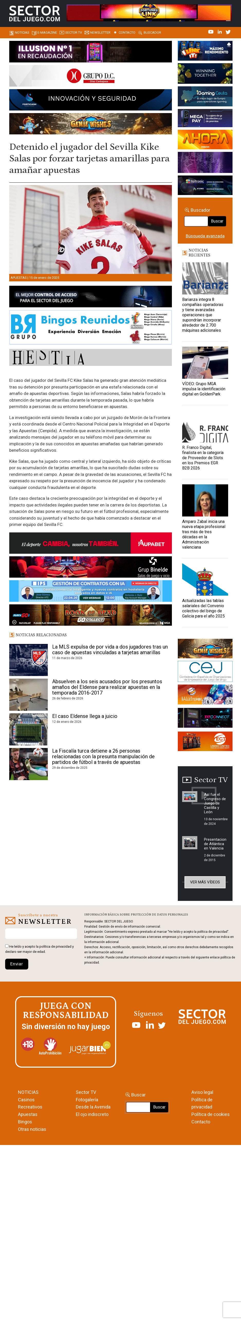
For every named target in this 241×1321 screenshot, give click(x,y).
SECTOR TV (73, 32)
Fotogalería (87, 1099)
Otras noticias (32, 1129)
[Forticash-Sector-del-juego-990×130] (90, 100)
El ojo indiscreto (92, 1114)
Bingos (25, 1121)
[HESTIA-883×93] (90, 358)
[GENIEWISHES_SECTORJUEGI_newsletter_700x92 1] (90, 124)
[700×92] (90, 615)
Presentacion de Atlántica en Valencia (215, 844)
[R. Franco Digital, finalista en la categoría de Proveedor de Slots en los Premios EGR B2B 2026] (205, 426)
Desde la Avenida (93, 1107)
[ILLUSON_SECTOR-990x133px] (90, 52)
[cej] (205, 672)
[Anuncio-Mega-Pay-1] (205, 119)
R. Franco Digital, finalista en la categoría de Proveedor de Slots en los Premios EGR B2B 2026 (203, 457)
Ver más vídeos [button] (205, 882)
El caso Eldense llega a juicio (84, 716)
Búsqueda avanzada (205, 235)
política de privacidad (55, 946)
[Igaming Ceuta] (205, 97)
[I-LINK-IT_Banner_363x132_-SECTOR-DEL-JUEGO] (205, 51)
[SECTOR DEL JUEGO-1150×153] (90, 76)
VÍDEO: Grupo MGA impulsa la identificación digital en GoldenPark (203, 388)
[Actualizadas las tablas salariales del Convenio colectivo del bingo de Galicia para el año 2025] (205, 579)
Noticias (22, 32)
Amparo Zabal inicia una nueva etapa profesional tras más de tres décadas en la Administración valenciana (203, 534)
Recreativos (30, 1107)
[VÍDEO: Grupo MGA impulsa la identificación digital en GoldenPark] (205, 363)
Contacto (127, 32)
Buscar (217, 221)
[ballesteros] (205, 695)
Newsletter (100, 32)
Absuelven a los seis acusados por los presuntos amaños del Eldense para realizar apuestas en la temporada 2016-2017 (107, 687)
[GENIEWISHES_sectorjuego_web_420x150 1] (205, 649)
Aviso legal (202, 1092)
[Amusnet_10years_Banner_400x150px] (205, 74)
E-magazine (47, 32)
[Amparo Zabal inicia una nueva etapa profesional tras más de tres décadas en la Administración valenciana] (205, 500)
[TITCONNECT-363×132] (205, 718)
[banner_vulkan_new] (90, 297)
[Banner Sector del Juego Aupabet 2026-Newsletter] (90, 544)
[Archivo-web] (205, 186)
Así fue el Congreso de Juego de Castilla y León (215, 803)
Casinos (26, 1099)
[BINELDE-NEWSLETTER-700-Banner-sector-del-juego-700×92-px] (90, 567)
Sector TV (86, 1092)
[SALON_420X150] (205, 140)
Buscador (152, 32)
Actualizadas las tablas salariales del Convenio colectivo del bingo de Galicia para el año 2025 (203, 608)
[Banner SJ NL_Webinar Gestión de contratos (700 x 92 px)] (90, 591)
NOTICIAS (28, 1092)
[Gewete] (205, 163)
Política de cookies (210, 1114)
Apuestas (19, 278)
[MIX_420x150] (205, 742)
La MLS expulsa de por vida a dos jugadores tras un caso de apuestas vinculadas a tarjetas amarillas (110, 649)
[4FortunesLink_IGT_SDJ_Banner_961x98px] (149, 12)
